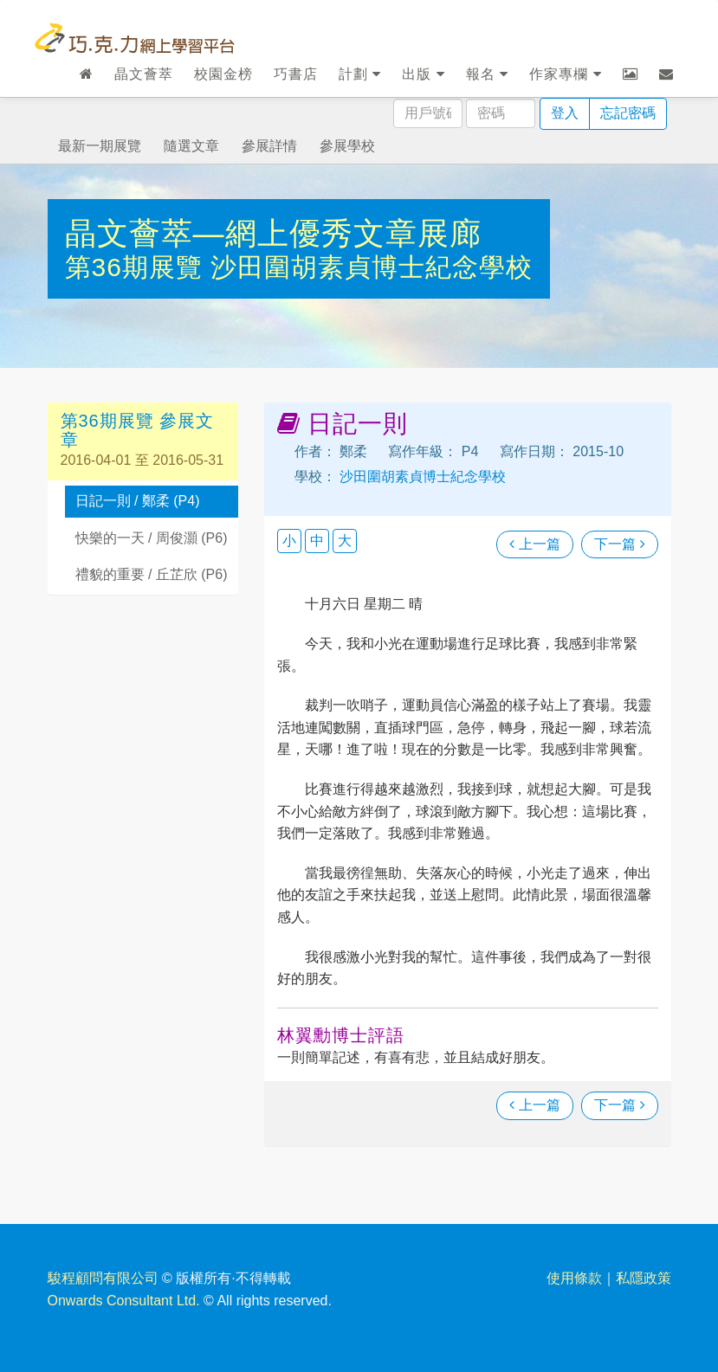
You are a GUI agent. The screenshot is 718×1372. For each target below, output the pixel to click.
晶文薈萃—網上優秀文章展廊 (273, 233)
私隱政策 (643, 1278)
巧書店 (296, 74)
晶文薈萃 (143, 74)
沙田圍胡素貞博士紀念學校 (371, 267)
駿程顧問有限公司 (103, 1278)
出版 (423, 74)
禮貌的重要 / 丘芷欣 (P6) (151, 574)
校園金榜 (223, 74)
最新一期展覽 (99, 145)
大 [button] (345, 540)
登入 (565, 113)
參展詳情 (269, 145)
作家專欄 (565, 74)
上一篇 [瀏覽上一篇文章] (534, 544)
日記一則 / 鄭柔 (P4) (137, 500)
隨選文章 (191, 145)
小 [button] (289, 540)
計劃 (360, 74)
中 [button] (317, 540)
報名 (487, 74)
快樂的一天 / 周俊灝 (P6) (151, 538)
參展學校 (347, 145)
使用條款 (574, 1278)
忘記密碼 (628, 113)
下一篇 (619, 544)
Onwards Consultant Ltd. (124, 1300)
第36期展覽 (138, 267)
